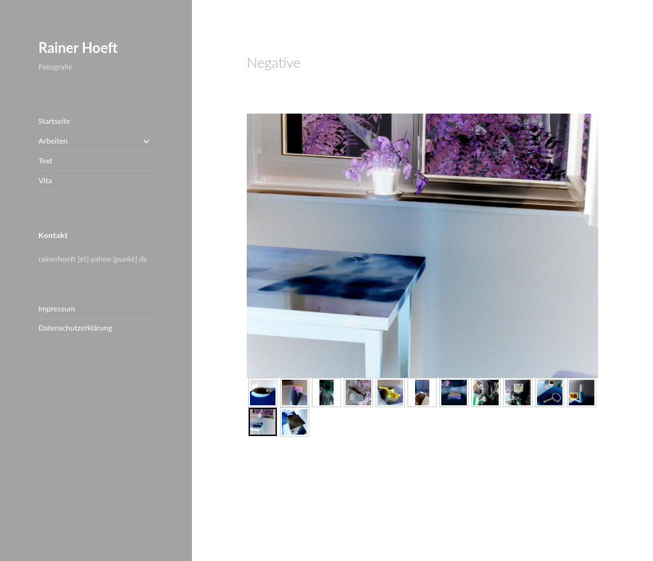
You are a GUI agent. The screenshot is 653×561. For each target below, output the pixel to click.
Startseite (54, 121)
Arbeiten (53, 141)
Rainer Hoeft (77, 47)
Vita (45, 180)
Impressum (56, 308)
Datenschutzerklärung (75, 328)
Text (45, 160)
